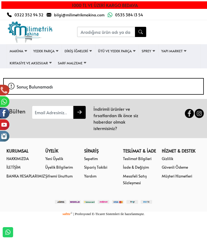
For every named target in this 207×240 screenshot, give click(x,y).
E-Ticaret (98, 214)
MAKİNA (19, 51)
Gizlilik (167, 158)
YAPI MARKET (174, 51)
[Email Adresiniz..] (52, 112)
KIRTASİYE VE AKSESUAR (31, 63)
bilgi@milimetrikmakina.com (79, 14)
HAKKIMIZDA (17, 158)
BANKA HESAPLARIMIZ (25, 176)
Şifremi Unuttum (59, 176)
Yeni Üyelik (54, 158)
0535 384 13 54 (129, 14)
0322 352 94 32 (28, 14)
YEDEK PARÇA (46, 51)
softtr (67, 214)
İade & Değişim (136, 167)
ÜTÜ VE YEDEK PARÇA (117, 51)
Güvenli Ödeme (175, 167)
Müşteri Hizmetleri (177, 176)
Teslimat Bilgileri (137, 158)
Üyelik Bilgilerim (59, 167)
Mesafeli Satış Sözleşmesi (135, 179)
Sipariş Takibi (95, 167)
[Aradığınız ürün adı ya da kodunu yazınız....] (106, 32)
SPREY (149, 51)
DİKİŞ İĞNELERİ (78, 51)
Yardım (90, 176)
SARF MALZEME (72, 63)
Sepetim (91, 158)
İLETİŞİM (13, 167)
